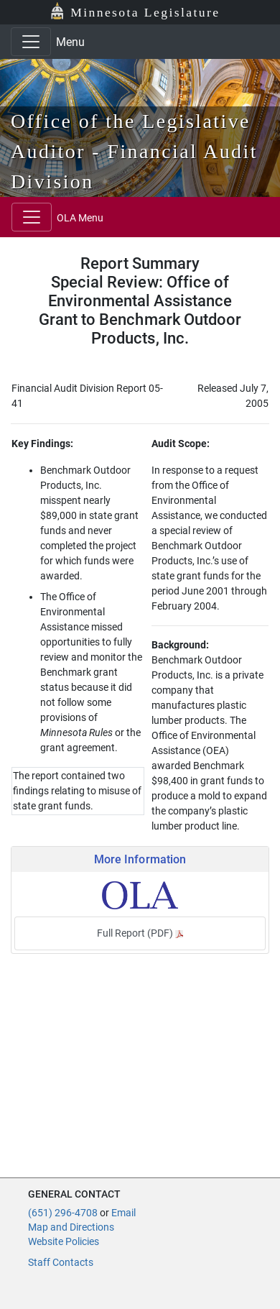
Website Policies (63, 1241)
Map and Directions (71, 1227)
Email (123, 1212)
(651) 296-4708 (63, 1212)
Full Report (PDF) (140, 933)
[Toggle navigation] (31, 41)
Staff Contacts (60, 1262)
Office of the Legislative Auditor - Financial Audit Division (134, 151)
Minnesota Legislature (145, 12)
